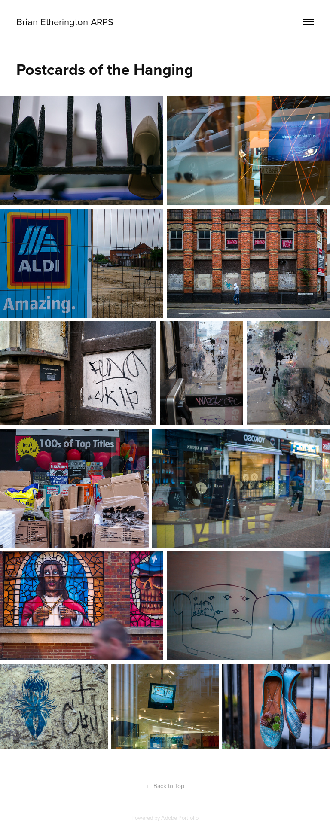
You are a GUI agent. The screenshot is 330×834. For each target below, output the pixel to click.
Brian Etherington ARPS (64, 21)
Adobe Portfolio (180, 818)
